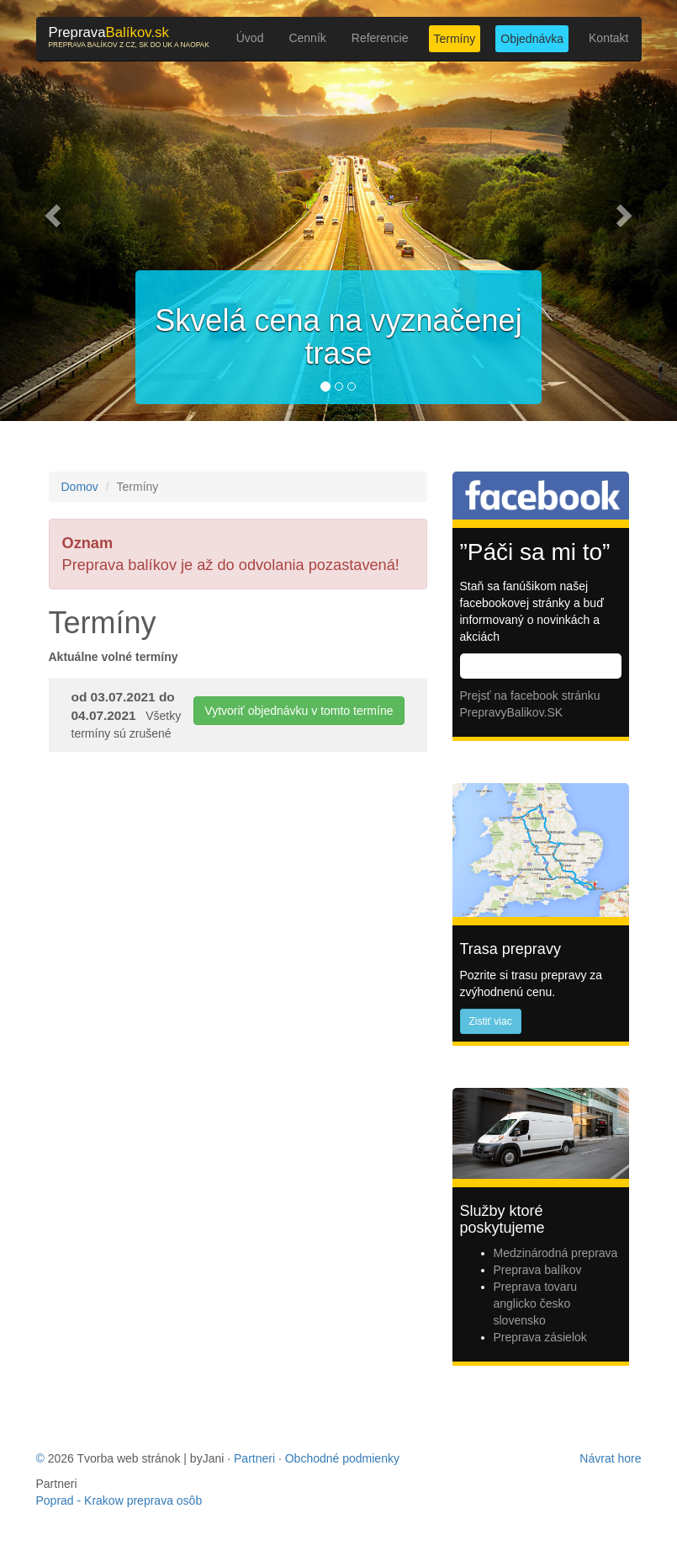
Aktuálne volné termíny (113, 657)
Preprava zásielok (540, 1337)
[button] (51, 210)
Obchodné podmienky (342, 1458)
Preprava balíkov (538, 1270)
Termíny (455, 38)
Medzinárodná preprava (556, 1253)
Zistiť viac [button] (490, 1021)
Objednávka (531, 38)
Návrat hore (610, 1458)
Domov (79, 486)
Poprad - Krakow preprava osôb (119, 1500)
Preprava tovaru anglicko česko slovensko (536, 1303)
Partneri (254, 1458)
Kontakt (608, 38)
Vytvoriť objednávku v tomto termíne (298, 710)
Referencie (380, 38)
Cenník (306, 38)
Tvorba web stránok (129, 1458)
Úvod (250, 38)
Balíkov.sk (129, 36)
